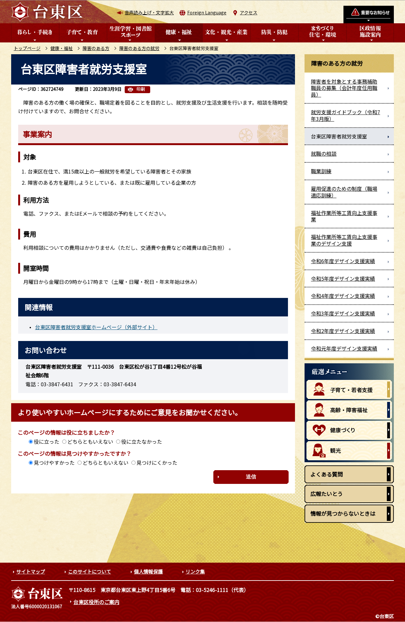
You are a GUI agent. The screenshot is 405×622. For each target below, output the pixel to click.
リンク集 (195, 571)
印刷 (140, 89)
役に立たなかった (141, 441)
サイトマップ (30, 571)
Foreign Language (206, 12)
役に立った (46, 441)
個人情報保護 (148, 571)
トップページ (27, 48)
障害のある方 (96, 48)
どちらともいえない (90, 441)
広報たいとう (326, 494)
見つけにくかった (156, 462)
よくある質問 (326, 474)
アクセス (248, 12)
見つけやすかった (54, 462)
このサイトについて (89, 571)
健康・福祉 (61, 48)
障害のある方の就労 (139, 48)
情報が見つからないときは (342, 513)
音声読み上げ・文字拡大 (149, 12)
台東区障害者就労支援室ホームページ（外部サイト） (96, 327)
